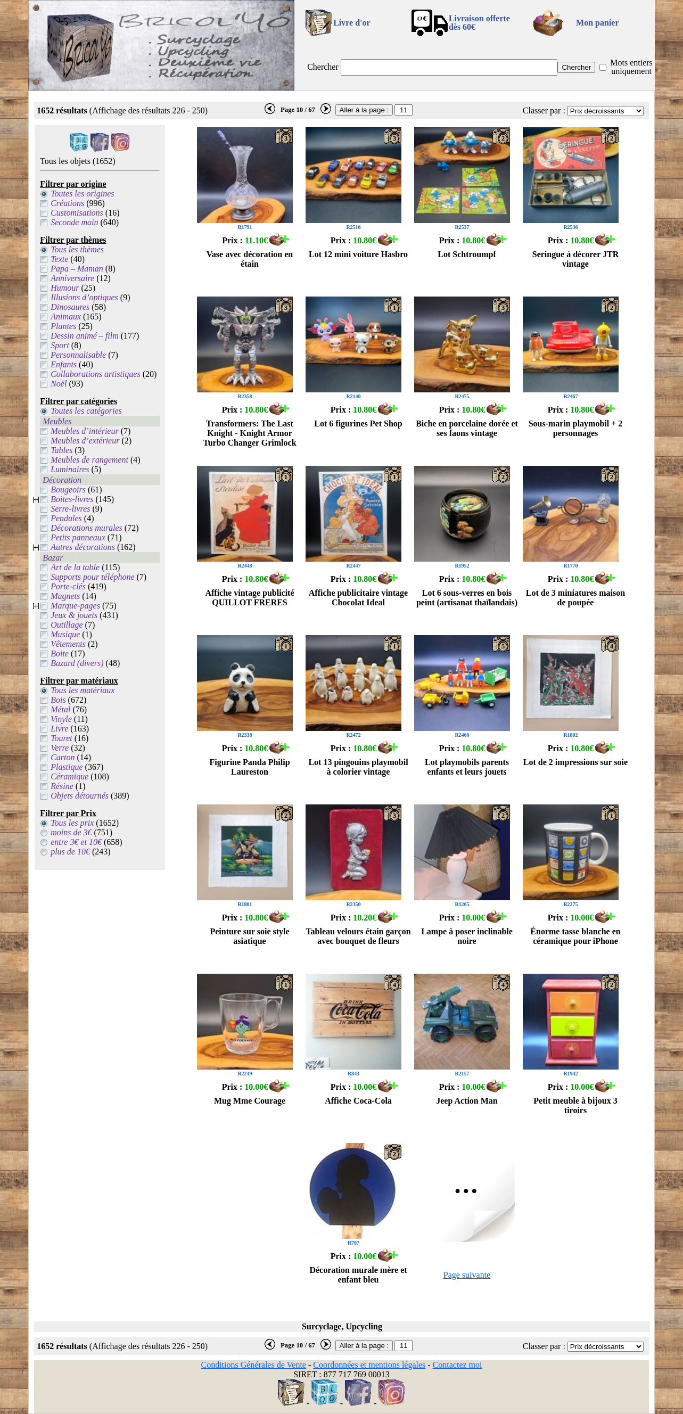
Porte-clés (68, 586)
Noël (59, 383)
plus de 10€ (70, 851)
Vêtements (68, 643)
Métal (60, 709)
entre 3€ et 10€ (76, 841)
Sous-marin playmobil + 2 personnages (576, 428)
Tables (61, 450)
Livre (59, 728)
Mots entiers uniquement (631, 67)
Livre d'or (351, 22)
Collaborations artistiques (95, 374)
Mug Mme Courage (249, 1100)
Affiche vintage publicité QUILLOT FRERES (249, 597)
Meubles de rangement (89, 459)
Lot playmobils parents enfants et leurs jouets (467, 767)
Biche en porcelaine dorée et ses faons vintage (467, 428)
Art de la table (75, 567)
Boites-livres (72, 499)
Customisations (77, 212)
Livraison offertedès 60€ (479, 22)
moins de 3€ (71, 832)
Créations (67, 203)
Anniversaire (72, 278)
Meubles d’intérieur (85, 430)
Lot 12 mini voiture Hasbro (358, 254)
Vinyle (61, 719)
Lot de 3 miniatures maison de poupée (575, 597)
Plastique (67, 766)
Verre (60, 747)
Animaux (66, 316)
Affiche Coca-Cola (358, 1100)
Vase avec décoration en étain (250, 259)
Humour (65, 287)
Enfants (64, 364)
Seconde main (74, 222)
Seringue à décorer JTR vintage (575, 259)
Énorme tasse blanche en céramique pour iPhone (575, 936)
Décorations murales (86, 527)
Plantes (63, 326)
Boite (60, 653)
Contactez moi (457, 1364)
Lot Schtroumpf (467, 254)
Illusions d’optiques (84, 297)
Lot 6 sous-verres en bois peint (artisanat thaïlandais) (466, 597)
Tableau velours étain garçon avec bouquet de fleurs (358, 936)
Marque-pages (75, 605)
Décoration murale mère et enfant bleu (358, 1274)
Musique (65, 634)
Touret (61, 738)
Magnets (65, 596)
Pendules (66, 518)
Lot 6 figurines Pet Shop (358, 423)
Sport (60, 345)
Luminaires (70, 469)
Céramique (69, 776)
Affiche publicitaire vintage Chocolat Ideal (358, 597)
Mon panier (597, 22)
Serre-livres (70, 508)
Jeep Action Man (467, 1100)
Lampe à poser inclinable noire (467, 936)
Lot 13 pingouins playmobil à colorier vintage (358, 767)
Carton (63, 757)
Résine (62, 786)
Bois (58, 699)
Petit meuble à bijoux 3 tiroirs (575, 1105)
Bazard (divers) (77, 663)
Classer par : (544, 110)
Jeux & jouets (74, 615)
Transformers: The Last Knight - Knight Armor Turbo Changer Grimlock (249, 433)
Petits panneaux (78, 537)
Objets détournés (80, 795)
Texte (59, 259)
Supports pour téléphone (92, 576)
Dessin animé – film (85, 335)
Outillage (67, 624)
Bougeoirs (68, 489)
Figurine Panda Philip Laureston (249, 767)
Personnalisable (78, 354)
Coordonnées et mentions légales (369, 1364)
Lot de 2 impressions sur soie (575, 762)
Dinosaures (70, 306)
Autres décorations (83, 547)
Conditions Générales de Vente (253, 1364)
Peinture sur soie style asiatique (249, 936)
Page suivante (466, 1274)
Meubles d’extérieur (85, 440)
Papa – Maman (77, 268)
